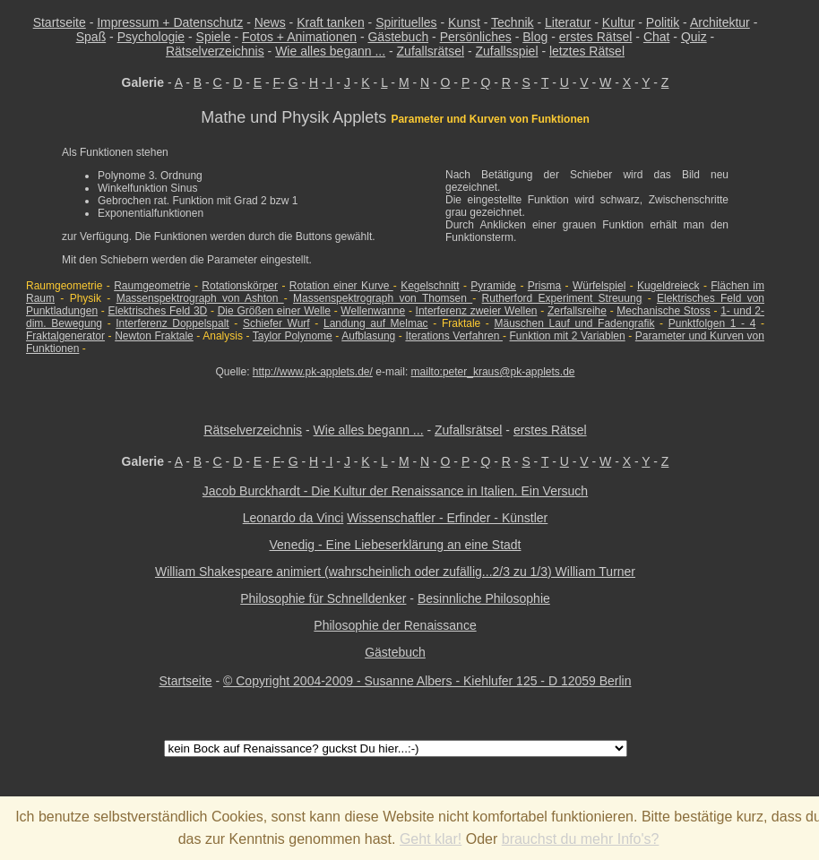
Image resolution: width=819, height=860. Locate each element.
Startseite (59, 22)
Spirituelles (405, 22)
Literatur (568, 22)
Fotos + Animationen (299, 37)
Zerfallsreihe (577, 311)
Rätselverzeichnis (215, 51)
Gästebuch (397, 37)
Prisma (544, 286)
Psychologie (151, 37)
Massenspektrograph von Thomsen (382, 298)
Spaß (91, 37)
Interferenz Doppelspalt (172, 323)
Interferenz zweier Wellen (477, 311)
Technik (512, 22)
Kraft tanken (331, 22)
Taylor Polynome (292, 336)
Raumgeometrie (152, 286)
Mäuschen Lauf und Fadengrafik (574, 323)
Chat (656, 37)
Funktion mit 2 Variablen (567, 336)
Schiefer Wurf (276, 323)
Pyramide (493, 286)
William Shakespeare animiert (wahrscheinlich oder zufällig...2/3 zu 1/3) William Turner (395, 571)
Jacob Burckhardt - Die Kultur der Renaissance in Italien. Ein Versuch (395, 491)
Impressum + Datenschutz (170, 22)
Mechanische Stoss (663, 311)
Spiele (213, 37)
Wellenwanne (373, 311)
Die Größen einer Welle (274, 311)
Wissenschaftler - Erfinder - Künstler (447, 518)
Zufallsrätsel (430, 51)
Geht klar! (430, 839)
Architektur (720, 22)
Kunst (464, 22)
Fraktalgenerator (65, 336)
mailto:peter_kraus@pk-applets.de (493, 372)
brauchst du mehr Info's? (581, 839)
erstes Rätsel (596, 37)
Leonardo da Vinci (293, 518)
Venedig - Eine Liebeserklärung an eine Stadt (396, 545)
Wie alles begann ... (330, 51)
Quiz (694, 37)
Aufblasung (368, 336)
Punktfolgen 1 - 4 (712, 323)
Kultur (618, 22)
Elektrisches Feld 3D (157, 311)
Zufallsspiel (506, 51)
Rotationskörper (240, 286)
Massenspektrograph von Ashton (200, 298)
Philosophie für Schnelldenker (323, 598)
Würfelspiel (599, 286)
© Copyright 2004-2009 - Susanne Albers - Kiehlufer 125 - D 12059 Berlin (427, 681)
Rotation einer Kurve (341, 286)
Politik (662, 22)
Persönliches (476, 37)
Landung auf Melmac (375, 323)
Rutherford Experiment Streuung (562, 298)
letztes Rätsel (587, 51)
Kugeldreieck (668, 286)
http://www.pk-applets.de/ (313, 372)
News (270, 22)
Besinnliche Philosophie (484, 598)
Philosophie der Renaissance (395, 625)
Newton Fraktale (154, 336)
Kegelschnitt (430, 286)
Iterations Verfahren (454, 336)
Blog (534, 37)
